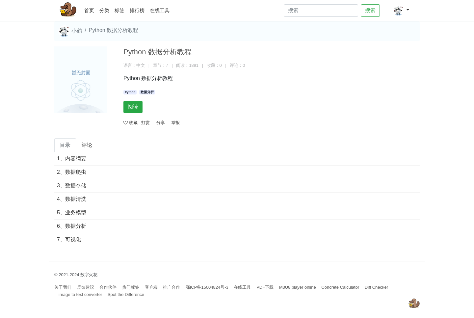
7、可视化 (69, 239)
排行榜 (137, 10)
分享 (160, 122)
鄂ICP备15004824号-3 (207, 287)
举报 (175, 122)
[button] (401, 10)
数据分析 (147, 92)
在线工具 (160, 10)
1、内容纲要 (71, 158)
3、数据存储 (71, 185)
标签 (119, 10)
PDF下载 (265, 287)
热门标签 (130, 287)
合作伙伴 (108, 287)
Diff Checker (376, 287)
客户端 (151, 287)
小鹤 (70, 31)
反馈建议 (85, 287)
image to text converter (80, 294)
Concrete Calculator (340, 287)
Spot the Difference (126, 294)
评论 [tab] (87, 145)
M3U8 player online (297, 287)
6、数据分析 (71, 226)
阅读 (133, 107)
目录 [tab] (65, 145)
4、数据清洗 (71, 199)
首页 (90, 9)
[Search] (321, 10)
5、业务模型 (71, 212)
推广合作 (171, 287)
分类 (104, 10)
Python (130, 92)
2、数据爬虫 (71, 172)
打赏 (145, 122)
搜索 (370, 10)
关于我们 (62, 287)
